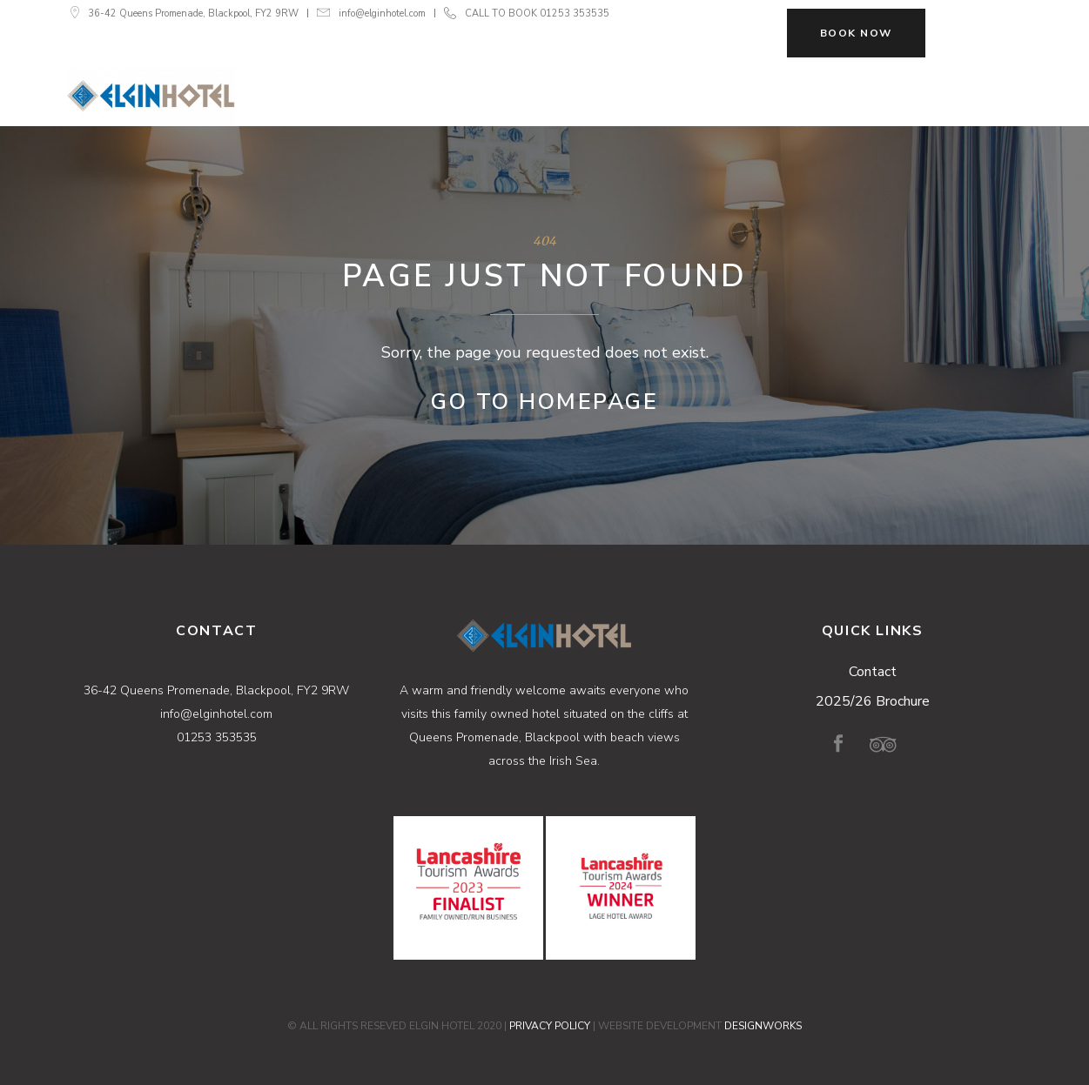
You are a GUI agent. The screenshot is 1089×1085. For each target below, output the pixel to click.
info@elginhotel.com (382, 13)
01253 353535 (574, 13)
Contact (873, 671)
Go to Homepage (544, 402)
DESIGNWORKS (763, 1026)
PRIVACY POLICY (549, 1026)
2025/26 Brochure (873, 701)
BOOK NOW (856, 33)
